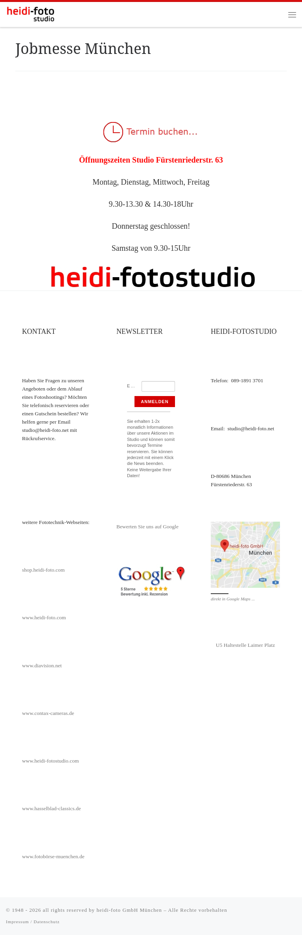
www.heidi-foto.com (44, 617)
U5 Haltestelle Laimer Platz (245, 645)
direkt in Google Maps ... (233, 598)
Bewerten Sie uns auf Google (147, 527)
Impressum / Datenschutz (33, 921)
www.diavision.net (42, 665)
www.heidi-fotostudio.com (50, 761)
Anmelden (154, 401)
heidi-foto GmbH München (130, 910)
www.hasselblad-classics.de (51, 808)
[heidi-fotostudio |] (30, 13)
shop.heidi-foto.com (43, 570)
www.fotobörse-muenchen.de (53, 856)
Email (134, 385)
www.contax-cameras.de (48, 713)
